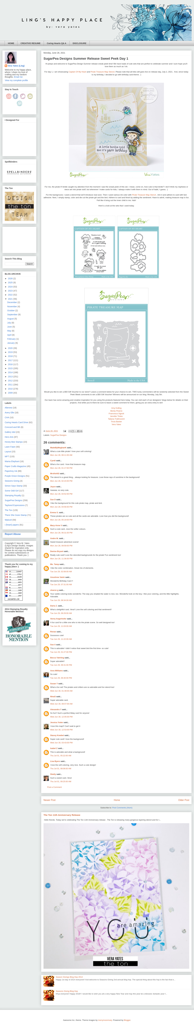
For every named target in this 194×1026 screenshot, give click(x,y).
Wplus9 (8, 520)
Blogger (127, 1020)
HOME (11, 43)
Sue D (53, 499)
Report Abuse (13, 534)
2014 (10, 372)
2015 (10, 368)
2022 (10, 295)
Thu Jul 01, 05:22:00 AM (60, 755)
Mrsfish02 (54, 473)
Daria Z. (53, 606)
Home (117, 800)
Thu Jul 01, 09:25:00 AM (60, 781)
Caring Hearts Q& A (56, 43)
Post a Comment (54, 787)
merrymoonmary (105, 1020)
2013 (10, 376)
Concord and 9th (12, 427)
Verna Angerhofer (58, 619)
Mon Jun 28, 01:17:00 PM (61, 468)
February (11, 339)
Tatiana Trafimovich (116, 419)
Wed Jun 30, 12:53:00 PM (61, 730)
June (9, 327)
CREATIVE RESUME (31, 43)
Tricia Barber (116, 421)
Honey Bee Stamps (14, 442)
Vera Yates (116, 424)
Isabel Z (53, 748)
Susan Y (54, 683)
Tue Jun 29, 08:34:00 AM (61, 600)
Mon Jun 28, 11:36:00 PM (61, 558)
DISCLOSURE (79, 43)
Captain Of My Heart (77, 72)
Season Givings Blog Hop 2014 (69, 977)
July (9, 323)
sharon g (54, 590)
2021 (10, 299)
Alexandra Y (55, 709)
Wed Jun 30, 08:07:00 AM (61, 704)
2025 (10, 282)
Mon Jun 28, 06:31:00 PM (61, 533)
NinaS (53, 696)
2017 (10, 360)
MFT (7, 456)
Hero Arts (9, 437)
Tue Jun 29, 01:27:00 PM (61, 652)
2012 (10, 380)
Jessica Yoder (56, 722)
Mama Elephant (12, 461)
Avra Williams (56, 671)
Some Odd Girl (12, 490)
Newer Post (50, 800)
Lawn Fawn (10, 447)
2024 (10, 287)
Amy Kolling (116, 408)
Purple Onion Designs (15, 476)
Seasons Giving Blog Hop (67, 991)
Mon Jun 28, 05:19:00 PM (61, 520)
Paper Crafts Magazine (15, 466)
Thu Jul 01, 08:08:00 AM (60, 768)
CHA (7, 417)
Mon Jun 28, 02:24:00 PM (61, 481)
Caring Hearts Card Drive (16, 422)
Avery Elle (9, 412)
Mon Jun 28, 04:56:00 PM (61, 507)
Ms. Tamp (54, 564)
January (11, 343)
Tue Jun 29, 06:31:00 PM (61, 665)
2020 (10, 348)
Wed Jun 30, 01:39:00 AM (61, 691)
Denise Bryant (56, 551)
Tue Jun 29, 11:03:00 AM (61, 626)
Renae (53, 632)
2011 (10, 384)
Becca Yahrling (57, 658)
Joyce (53, 486)
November (12, 306)
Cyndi (53, 460)
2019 (10, 352)
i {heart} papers (12, 525)
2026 (10, 278)
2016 (10, 364)
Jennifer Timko (116, 416)
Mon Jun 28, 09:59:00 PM (61, 546)
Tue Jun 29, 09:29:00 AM (61, 613)
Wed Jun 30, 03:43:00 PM (61, 743)
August (10, 319)
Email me (18, 77)
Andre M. (54, 538)
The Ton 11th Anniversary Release (62, 815)
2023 (10, 291)
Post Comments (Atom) (122, 808)
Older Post (183, 800)
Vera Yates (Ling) (16, 66)
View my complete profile (16, 80)
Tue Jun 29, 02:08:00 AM (61, 571)
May (9, 331)
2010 (10, 389)
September (12, 314)
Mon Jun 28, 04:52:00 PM (61, 494)
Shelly (53, 774)
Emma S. (54, 512)
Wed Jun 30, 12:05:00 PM (61, 717)
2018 (10, 356)
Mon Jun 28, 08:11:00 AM (61, 455)
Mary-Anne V (56, 525)
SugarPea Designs (58, 435)
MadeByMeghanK (58, 447)
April (9, 335)
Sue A (53, 644)
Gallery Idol (10, 432)
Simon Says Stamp (13, 486)
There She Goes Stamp (16, 515)
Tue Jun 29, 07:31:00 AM (61, 584)
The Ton (8, 510)
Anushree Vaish (57, 577)
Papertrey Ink (11, 471)
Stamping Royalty (13, 495)
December (12, 302)
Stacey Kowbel (57, 735)
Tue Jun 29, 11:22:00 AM (61, 639)
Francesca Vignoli (116, 413)
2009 (10, 393)
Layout (8, 451)
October (11, 310)
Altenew (8, 407)
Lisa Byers (55, 761)
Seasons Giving (12, 481)
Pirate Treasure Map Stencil (102, 72)
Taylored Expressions (15, 505)
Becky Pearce (116, 411)
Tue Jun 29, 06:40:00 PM (61, 678)
